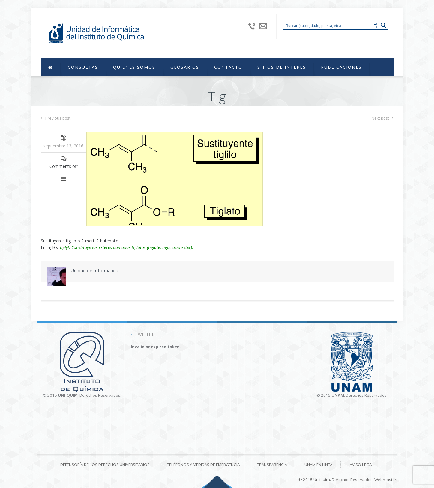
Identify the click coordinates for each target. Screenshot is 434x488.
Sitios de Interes (281, 67)
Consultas (83, 67)
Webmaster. (385, 479)
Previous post (55, 118)
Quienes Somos (134, 67)
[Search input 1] (327, 25)
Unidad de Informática (94, 270)
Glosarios (184, 67)
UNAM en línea (318, 464)
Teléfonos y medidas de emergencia (203, 464)
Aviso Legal (362, 464)
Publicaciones (341, 67)
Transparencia (272, 464)
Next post (383, 118)
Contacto (228, 67)
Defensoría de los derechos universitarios (105, 464)
